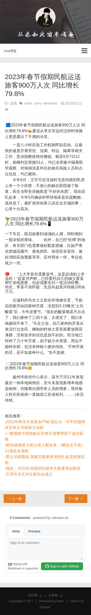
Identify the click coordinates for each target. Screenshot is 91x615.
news (29, 103)
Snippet (44, 607)
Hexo (60, 601)
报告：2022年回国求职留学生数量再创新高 (43, 468)
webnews (50, 103)
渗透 (13, 103)
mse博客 (10, 51)
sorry (37, 103)
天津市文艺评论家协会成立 (29, 474)
